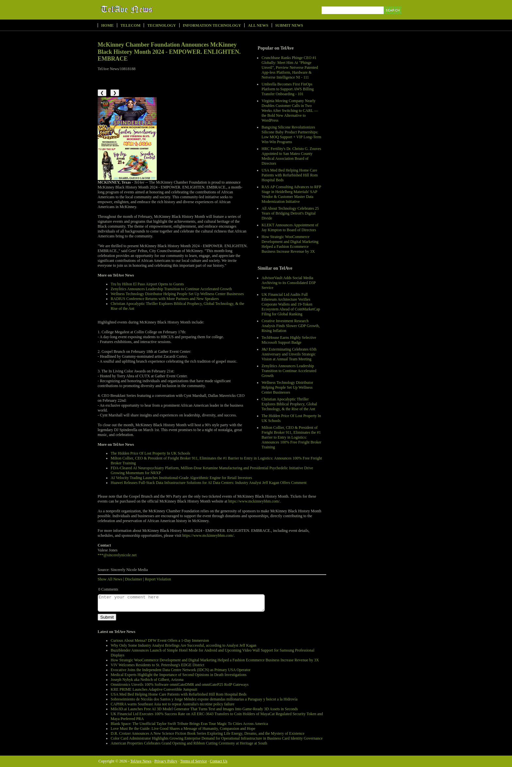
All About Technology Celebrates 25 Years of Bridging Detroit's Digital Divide (290, 213)
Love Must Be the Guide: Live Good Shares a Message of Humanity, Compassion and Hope (183, 728)
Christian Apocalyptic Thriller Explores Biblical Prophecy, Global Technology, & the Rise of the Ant (289, 404)
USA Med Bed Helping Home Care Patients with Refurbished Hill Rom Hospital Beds (290, 175)
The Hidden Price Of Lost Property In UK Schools (150, 453)
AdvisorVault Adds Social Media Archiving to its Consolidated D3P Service (289, 283)
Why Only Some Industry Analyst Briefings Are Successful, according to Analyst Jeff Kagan (183, 645)
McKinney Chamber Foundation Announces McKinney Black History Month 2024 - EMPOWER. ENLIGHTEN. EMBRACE (169, 51)
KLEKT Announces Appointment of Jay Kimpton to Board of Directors (290, 227)
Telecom (130, 25)
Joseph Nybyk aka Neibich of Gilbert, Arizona (147, 679)
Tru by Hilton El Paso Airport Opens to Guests (147, 284)
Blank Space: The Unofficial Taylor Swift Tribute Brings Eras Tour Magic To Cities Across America (189, 723)
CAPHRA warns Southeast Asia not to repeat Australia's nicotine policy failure (172, 704)
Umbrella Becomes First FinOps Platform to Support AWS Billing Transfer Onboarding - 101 (288, 89)
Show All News (110, 579)
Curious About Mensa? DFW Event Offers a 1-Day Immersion (160, 640)
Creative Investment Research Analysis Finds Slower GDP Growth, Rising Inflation (291, 326)
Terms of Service (193, 761)
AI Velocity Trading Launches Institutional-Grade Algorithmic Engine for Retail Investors (181, 477)
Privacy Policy (165, 761)
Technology (161, 25)
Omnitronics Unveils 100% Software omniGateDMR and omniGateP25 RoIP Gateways (179, 684)
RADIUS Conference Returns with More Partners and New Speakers (165, 298)
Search (393, 18)
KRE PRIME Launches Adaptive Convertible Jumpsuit (154, 689)
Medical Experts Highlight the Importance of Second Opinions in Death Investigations (179, 674)
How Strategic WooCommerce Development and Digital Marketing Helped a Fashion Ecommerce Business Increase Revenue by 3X (290, 244)
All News (258, 25)
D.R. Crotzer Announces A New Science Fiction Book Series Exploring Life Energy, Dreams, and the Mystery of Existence (207, 733)
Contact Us (219, 761)
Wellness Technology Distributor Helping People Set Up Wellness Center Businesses (287, 387)
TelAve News (146, 9)
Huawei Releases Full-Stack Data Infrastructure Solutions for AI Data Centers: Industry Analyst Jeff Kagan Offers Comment (209, 482)
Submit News (289, 25)
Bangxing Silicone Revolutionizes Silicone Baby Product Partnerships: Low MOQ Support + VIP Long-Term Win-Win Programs (291, 134)
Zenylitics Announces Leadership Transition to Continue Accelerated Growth (289, 371)
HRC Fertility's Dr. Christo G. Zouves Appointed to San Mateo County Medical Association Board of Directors (291, 156)
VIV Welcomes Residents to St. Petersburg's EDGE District (157, 665)
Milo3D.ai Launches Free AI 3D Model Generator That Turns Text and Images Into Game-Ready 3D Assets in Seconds (204, 709)
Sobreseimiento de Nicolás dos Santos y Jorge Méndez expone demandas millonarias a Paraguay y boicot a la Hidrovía (204, 699)
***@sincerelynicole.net (117, 555)
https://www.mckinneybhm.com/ (254, 501)
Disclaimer (133, 579)
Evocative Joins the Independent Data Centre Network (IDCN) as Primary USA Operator (180, 670)
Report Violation (158, 579)
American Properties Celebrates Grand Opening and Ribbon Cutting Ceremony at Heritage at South (189, 743)
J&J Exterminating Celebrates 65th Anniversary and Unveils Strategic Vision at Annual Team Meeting (289, 354)
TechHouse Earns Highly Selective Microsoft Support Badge (289, 340)
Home (107, 25)
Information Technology (212, 25)
